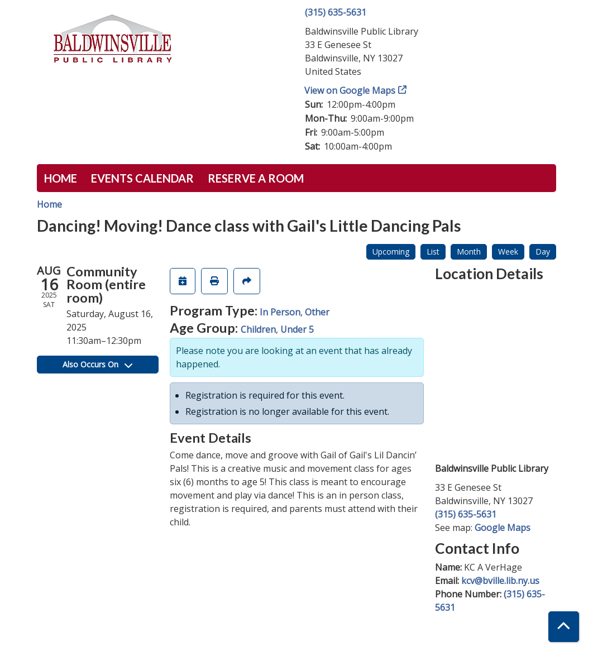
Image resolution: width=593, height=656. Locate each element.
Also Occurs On (97, 364)
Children (258, 329)
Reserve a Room (256, 178)
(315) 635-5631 (335, 12)
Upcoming (390, 251)
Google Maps (502, 527)
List (433, 251)
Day (542, 251)
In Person (280, 312)
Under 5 (297, 329)
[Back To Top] (563, 626)
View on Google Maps (350, 90)
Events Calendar (142, 178)
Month (469, 251)
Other (317, 312)
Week (508, 251)
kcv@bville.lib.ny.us (500, 580)
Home (60, 178)
